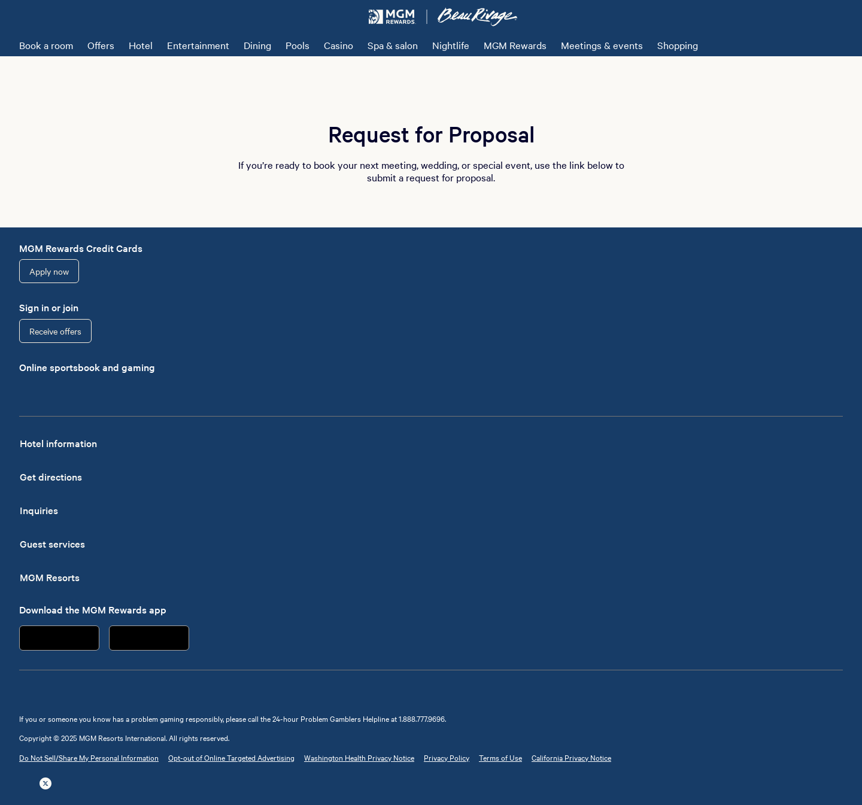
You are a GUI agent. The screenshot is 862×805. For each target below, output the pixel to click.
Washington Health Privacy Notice (359, 757)
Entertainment (198, 44)
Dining (257, 44)
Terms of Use (500, 757)
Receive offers (55, 331)
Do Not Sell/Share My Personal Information (89, 757)
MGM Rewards (515, 44)
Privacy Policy (446, 757)
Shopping (677, 44)
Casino (338, 44)
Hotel (141, 44)
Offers (100, 44)
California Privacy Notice (571, 757)
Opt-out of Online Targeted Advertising (231, 757)
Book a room (46, 44)
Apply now (49, 271)
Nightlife (450, 44)
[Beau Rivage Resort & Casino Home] (477, 17)
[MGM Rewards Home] (392, 17)
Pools (297, 44)
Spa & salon (393, 44)
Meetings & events (602, 44)
